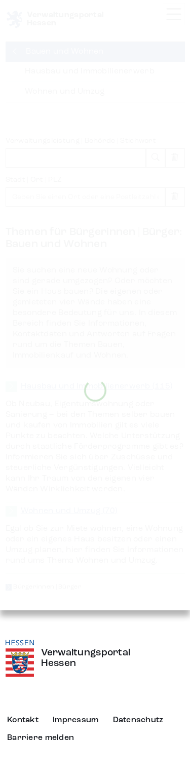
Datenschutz (138, 720)
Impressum (76, 720)
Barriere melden (40, 738)
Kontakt (23, 720)
